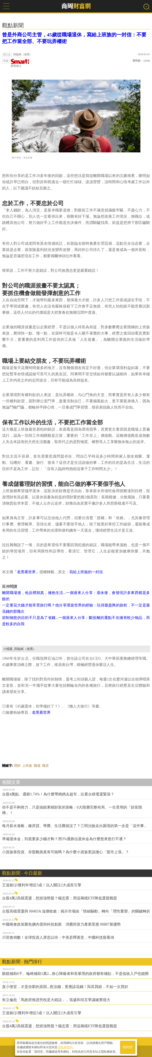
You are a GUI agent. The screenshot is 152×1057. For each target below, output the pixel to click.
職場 (37, 765)
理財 (17, 765)
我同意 (128, 1047)
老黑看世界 (41, 712)
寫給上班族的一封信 (86, 572)
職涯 (45, 765)
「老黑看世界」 (26, 572)
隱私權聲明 (65, 1046)
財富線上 (20, 63)
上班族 (27, 765)
